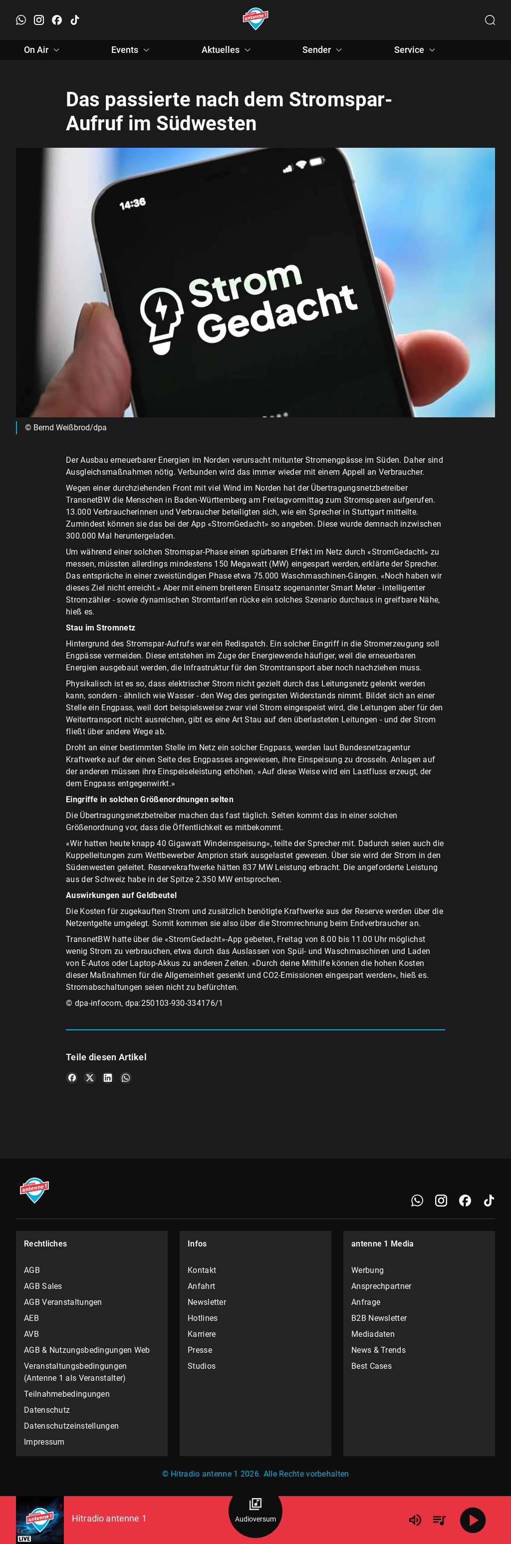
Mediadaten (373, 1334)
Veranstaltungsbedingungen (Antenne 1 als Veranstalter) (75, 1372)
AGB (32, 1270)
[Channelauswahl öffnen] (490, 20)
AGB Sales (43, 1286)
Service (416, 50)
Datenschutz (47, 1410)
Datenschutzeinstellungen (71, 1426)
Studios (202, 1366)
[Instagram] (441, 1201)
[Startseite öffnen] (256, 20)
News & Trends (378, 1350)
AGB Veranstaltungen (63, 1302)
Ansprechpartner (381, 1286)
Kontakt (202, 1270)
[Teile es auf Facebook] (72, 1078)
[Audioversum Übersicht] (255, 1511)
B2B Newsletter (379, 1318)
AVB (31, 1334)
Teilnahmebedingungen (67, 1394)
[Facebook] (465, 1201)
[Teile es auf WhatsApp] (126, 1078)
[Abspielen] (473, 1520)
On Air (43, 50)
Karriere (202, 1334)
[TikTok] (489, 1201)
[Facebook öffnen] (57, 20)
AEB (31, 1318)
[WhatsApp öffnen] (21, 20)
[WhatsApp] (417, 1201)
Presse (200, 1350)
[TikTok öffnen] (75, 20)
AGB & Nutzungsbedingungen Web (87, 1350)
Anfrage (365, 1302)
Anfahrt (201, 1286)
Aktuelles (228, 50)
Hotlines (203, 1318)
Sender (323, 50)
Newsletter (207, 1302)
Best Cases (371, 1366)
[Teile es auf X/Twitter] (90, 1078)
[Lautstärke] (415, 1520)
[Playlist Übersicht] (439, 1520)
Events (131, 50)
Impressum (44, 1442)
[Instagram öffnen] (39, 20)
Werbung (367, 1270)
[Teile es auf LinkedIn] (108, 1078)
